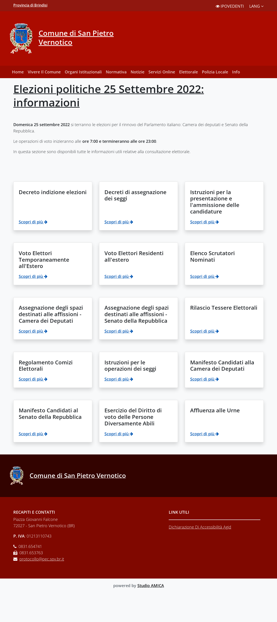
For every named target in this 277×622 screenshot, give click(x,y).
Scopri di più (33, 222)
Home (18, 72)
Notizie (137, 72)
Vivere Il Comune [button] (44, 72)
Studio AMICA (150, 585)
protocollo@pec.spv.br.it (41, 559)
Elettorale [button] (188, 72)
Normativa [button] (116, 72)
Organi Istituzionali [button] (83, 72)
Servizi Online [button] (161, 72)
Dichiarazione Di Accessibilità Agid (200, 527)
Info (236, 72)
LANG (256, 6)
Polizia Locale (215, 72)
